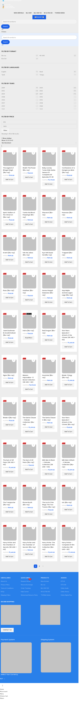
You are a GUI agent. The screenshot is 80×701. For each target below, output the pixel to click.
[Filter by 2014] (18, 94)
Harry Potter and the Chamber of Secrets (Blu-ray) (29, 545)
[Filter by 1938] (18, 97)
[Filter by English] (18, 72)
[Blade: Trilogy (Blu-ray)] (68, 365)
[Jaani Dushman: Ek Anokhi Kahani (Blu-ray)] (10, 321)
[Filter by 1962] (18, 109)
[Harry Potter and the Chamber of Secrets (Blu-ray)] (29, 533)
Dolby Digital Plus (66, 595)
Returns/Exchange (27, 585)
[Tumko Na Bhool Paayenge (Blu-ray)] (29, 203)
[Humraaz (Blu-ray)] (68, 203)
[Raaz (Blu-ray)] (10, 280)
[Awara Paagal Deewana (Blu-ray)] (49, 280)
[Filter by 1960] (56, 106)
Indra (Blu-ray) (28, 331)
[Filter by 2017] (56, 94)
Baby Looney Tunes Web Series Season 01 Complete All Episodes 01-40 (48, 172)
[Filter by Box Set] (18, 59)
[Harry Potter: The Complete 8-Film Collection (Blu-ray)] (49, 533)
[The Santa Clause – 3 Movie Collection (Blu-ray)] (29, 408)
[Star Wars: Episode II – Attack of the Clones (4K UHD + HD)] (68, 321)
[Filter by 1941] (56, 97)
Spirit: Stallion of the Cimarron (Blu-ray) (9, 215)
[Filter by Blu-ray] (18, 56)
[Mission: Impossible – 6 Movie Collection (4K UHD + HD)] (29, 365)
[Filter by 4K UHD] (56, 56)
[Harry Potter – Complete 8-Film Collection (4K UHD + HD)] (68, 533)
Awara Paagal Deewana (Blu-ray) (48, 292)
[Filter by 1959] (18, 106)
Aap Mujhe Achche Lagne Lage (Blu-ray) (67, 292)
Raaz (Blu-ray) (8, 290)
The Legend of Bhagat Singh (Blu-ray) (8, 170)
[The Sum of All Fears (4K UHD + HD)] (10, 450)
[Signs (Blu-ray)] (10, 365)
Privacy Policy (5, 585)
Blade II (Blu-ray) (9, 418)
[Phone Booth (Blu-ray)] (29, 493)
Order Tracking (26, 588)
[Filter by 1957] (18, 103)
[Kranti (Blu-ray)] (10, 243)
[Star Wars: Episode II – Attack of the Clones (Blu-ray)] (68, 408)
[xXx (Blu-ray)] (68, 493)
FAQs (2, 592)
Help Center (25, 592)
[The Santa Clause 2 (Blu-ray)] (49, 408)
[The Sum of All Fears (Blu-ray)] (29, 450)
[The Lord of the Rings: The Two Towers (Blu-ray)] (49, 493)
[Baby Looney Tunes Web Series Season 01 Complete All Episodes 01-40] (49, 158)
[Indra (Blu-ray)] (29, 321)
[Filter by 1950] (18, 100)
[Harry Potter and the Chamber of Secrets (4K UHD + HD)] (10, 533)
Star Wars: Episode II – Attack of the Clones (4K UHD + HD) (68, 335)
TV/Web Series (46, 595)
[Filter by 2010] (56, 88)
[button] (9, 179)
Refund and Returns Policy (29, 595)
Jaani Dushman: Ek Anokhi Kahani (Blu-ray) (9, 333)
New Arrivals (45, 581)
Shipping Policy (5, 595)
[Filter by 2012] (56, 91)
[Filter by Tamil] (18, 75)
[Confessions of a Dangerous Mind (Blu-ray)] (68, 158)
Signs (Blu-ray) (8, 375)
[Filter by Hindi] (56, 72)
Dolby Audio (65, 588)
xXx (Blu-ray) (67, 502)
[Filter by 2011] (18, 91)
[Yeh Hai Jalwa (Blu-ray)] (29, 243)
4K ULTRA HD (45, 592)
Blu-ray (43, 585)
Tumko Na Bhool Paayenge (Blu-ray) (29, 215)
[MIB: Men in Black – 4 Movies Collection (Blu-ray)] (68, 450)
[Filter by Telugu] (56, 75)
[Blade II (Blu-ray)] (10, 408)
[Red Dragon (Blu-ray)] (49, 321)
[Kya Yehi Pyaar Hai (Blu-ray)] (49, 243)
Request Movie (26, 581)
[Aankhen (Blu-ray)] (29, 280)
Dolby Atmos (65, 592)
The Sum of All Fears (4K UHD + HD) (9, 462)
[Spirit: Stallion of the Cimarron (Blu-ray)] (10, 203)
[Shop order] (39, 142)
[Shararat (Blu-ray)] (49, 203)
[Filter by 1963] (56, 109)
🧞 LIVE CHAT (7, 4)
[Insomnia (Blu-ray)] (49, 365)
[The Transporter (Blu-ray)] (10, 493)
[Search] (39, 21)
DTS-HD (63, 585)
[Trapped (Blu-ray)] (68, 243)
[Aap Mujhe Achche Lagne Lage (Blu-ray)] (68, 280)
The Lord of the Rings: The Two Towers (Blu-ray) (48, 504)
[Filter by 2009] (18, 88)
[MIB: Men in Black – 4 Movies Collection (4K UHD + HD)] (49, 450)
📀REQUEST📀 (39, 17)
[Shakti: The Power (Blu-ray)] (29, 158)
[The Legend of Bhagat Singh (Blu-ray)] (10, 158)
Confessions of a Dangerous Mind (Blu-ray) (68, 170)
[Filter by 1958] (56, 103)
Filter (5, 130)
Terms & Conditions (7, 588)
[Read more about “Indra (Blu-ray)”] (28, 338)
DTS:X (63, 581)
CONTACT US (7, 630)
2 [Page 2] (39, 566)
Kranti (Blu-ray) (9, 253)
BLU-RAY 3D (45, 588)
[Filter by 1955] (56, 100)
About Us (4, 581)
